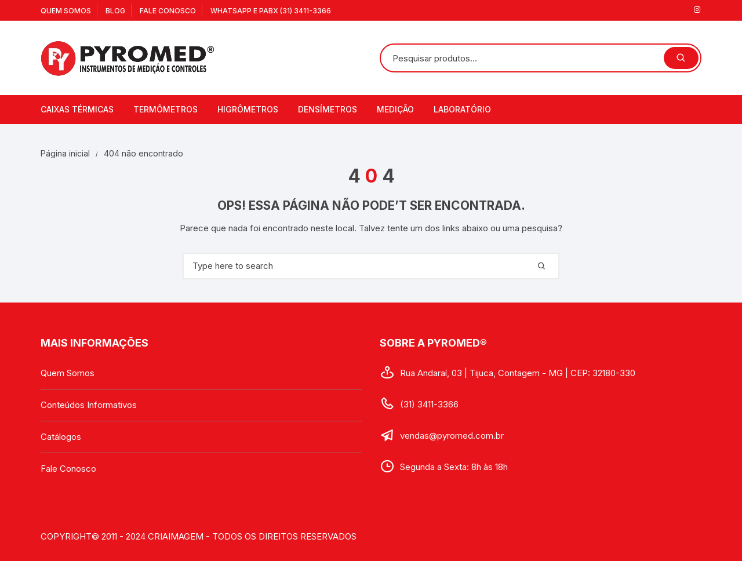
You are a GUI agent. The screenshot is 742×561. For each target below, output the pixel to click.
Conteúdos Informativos (89, 404)
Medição (395, 109)
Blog (115, 10)
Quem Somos (66, 10)
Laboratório (462, 109)
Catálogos (61, 436)
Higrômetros (247, 109)
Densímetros (327, 109)
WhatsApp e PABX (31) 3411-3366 (270, 10)
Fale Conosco (168, 10)
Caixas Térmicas (77, 109)
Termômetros (165, 109)
